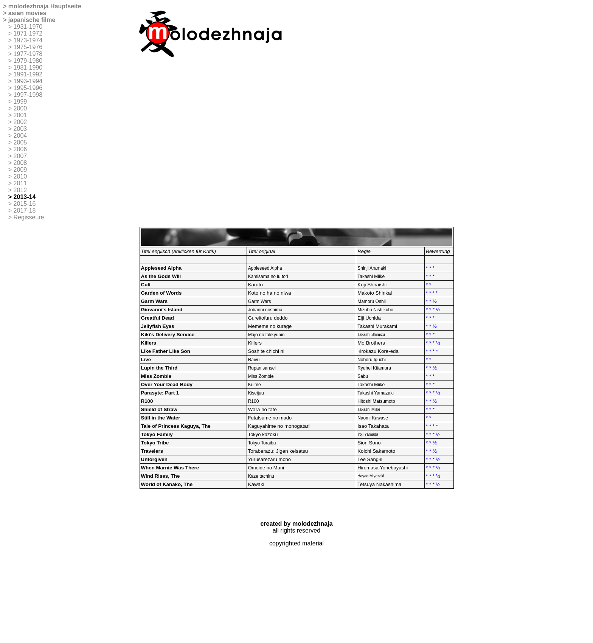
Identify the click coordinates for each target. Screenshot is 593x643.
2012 (20, 190)
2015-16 (25, 203)
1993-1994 (28, 81)
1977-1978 (28, 54)
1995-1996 (28, 88)
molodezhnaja (28, 6)
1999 (20, 101)
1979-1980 (28, 60)
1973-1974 (28, 40)
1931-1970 (28, 26)
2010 (20, 176)
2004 (20, 135)
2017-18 (25, 210)
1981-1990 (28, 67)
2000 (20, 108)
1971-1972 (28, 33)
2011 (20, 183)
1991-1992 (28, 74)
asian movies (27, 13)
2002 (20, 122)
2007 (20, 156)
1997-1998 (28, 95)
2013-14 (25, 197)
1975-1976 (28, 47)
